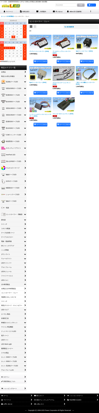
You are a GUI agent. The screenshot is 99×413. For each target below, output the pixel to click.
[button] (90, 11)
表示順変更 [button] (69, 27)
